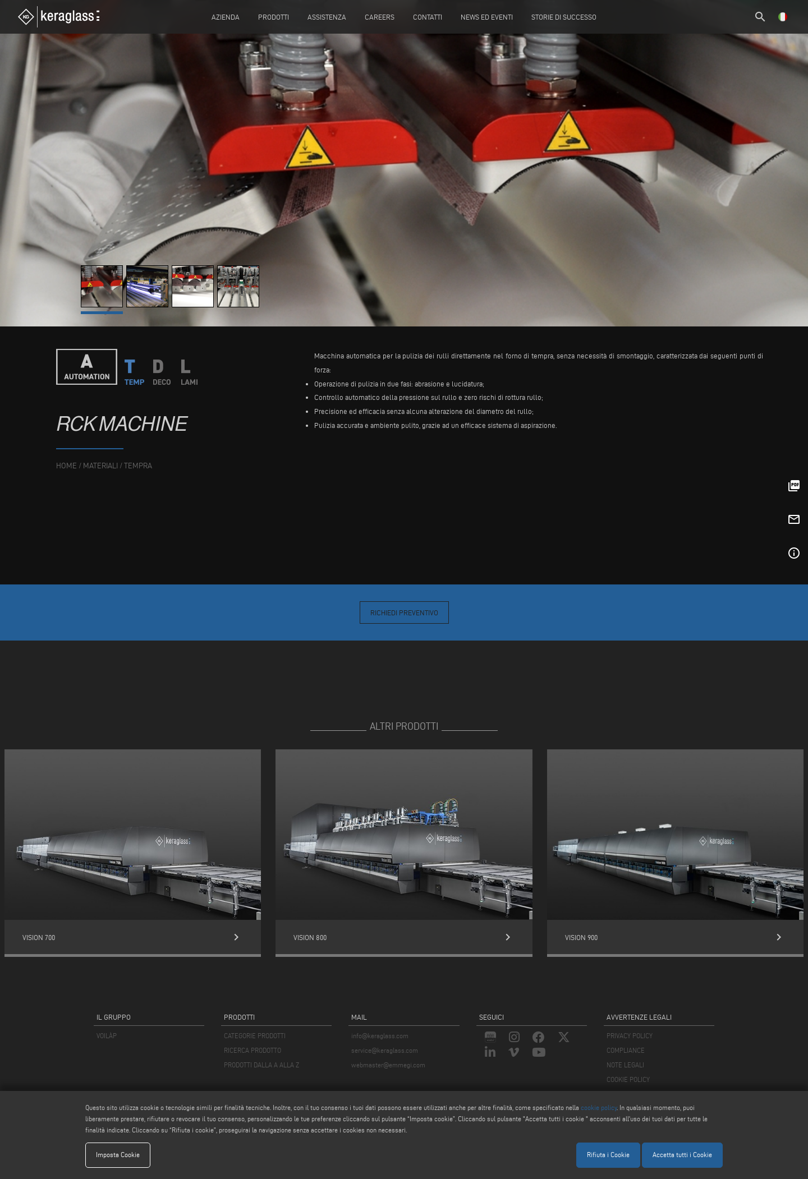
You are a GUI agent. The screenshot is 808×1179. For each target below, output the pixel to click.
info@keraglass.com (379, 1035)
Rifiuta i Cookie (608, 1154)
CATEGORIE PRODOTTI (255, 1035)
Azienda (226, 17)
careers (379, 17)
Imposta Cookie (118, 1154)
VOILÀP (107, 1035)
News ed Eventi (487, 17)
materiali (100, 466)
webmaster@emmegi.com (388, 1065)
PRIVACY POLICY (630, 1035)
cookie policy (599, 1107)
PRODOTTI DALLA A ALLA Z (261, 1065)
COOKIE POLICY (628, 1079)
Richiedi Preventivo (404, 612)
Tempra (138, 466)
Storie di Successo (563, 17)
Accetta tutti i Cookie (682, 1154)
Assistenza (326, 17)
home (66, 466)
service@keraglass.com (384, 1050)
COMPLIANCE (626, 1050)
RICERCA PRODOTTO (252, 1050)
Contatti (427, 17)
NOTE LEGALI (625, 1065)
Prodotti (273, 17)
